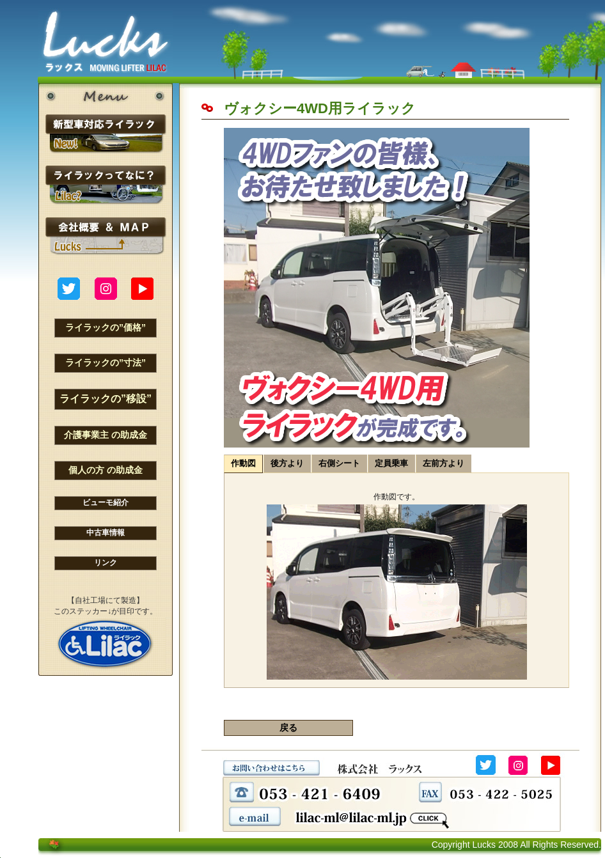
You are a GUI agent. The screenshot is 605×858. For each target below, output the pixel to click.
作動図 (243, 463)
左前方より (443, 463)
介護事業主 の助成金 (105, 435)
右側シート (339, 463)
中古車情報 (105, 532)
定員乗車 (391, 463)
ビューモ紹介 (105, 502)
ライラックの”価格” (105, 327)
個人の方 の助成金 (105, 470)
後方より (287, 463)
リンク (105, 562)
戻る (288, 727)
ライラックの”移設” (105, 398)
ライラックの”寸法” (105, 362)
